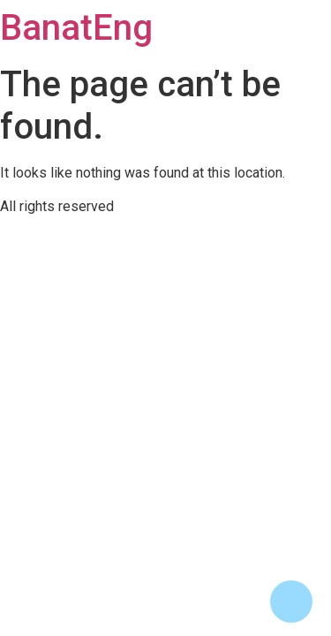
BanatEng (76, 28)
